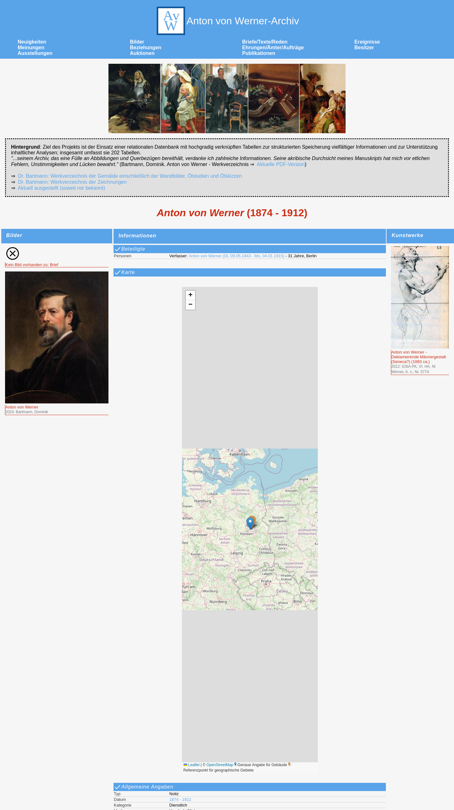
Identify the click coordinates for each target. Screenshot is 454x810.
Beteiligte (129, 249)
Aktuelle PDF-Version (281, 164)
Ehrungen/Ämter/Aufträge (273, 47)
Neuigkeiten (32, 42)
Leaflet (191, 765)
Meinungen (31, 47)
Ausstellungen (35, 53)
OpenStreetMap (220, 765)
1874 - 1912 (180, 799)
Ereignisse (367, 42)
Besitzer (364, 47)
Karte (124, 272)
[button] (250, 523)
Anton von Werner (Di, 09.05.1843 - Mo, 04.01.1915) (236, 255)
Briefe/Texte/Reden (265, 42)
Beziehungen (145, 47)
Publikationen (258, 53)
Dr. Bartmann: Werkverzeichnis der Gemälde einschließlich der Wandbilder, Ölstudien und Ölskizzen (130, 176)
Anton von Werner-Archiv (227, 21)
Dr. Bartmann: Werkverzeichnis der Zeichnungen (72, 182)
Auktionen (142, 53)
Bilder (137, 42)
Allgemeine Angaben (143, 787)
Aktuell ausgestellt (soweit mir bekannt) (61, 188)
